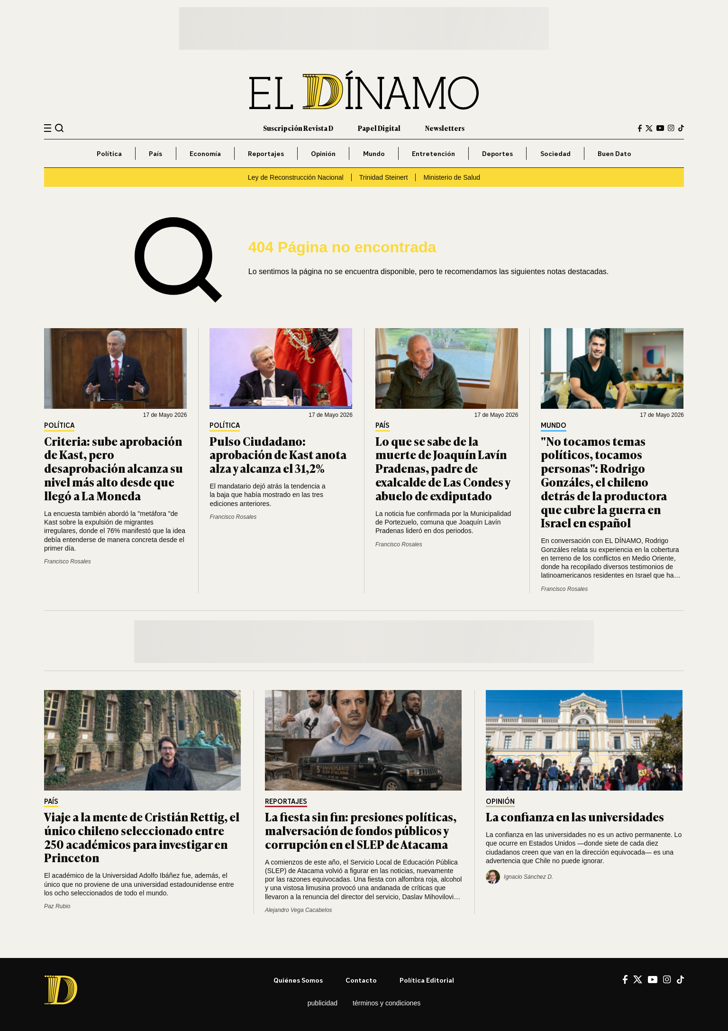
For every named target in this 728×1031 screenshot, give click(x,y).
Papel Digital (379, 128)
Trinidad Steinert (383, 177)
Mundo (374, 153)
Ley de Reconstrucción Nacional (296, 177)
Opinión (323, 153)
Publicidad (322, 1003)
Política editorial (427, 980)
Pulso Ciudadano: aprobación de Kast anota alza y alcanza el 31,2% (277, 455)
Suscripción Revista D (298, 128)
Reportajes (266, 153)
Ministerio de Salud (451, 177)
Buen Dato (614, 153)
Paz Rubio (57, 906)
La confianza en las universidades (575, 816)
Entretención (433, 153)
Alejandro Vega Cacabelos (298, 910)
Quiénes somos (298, 980)
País (155, 153)
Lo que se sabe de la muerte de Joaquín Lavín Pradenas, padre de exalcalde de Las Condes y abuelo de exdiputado (442, 468)
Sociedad (555, 153)
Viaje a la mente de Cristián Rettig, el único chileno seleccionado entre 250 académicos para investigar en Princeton (141, 836)
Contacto (361, 980)
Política (109, 153)
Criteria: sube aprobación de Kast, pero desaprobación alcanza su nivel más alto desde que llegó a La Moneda (113, 468)
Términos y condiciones (386, 1003)
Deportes (497, 153)
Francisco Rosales (67, 561)
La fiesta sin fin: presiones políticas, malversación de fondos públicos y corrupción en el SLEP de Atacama (360, 830)
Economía (205, 153)
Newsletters (444, 128)
